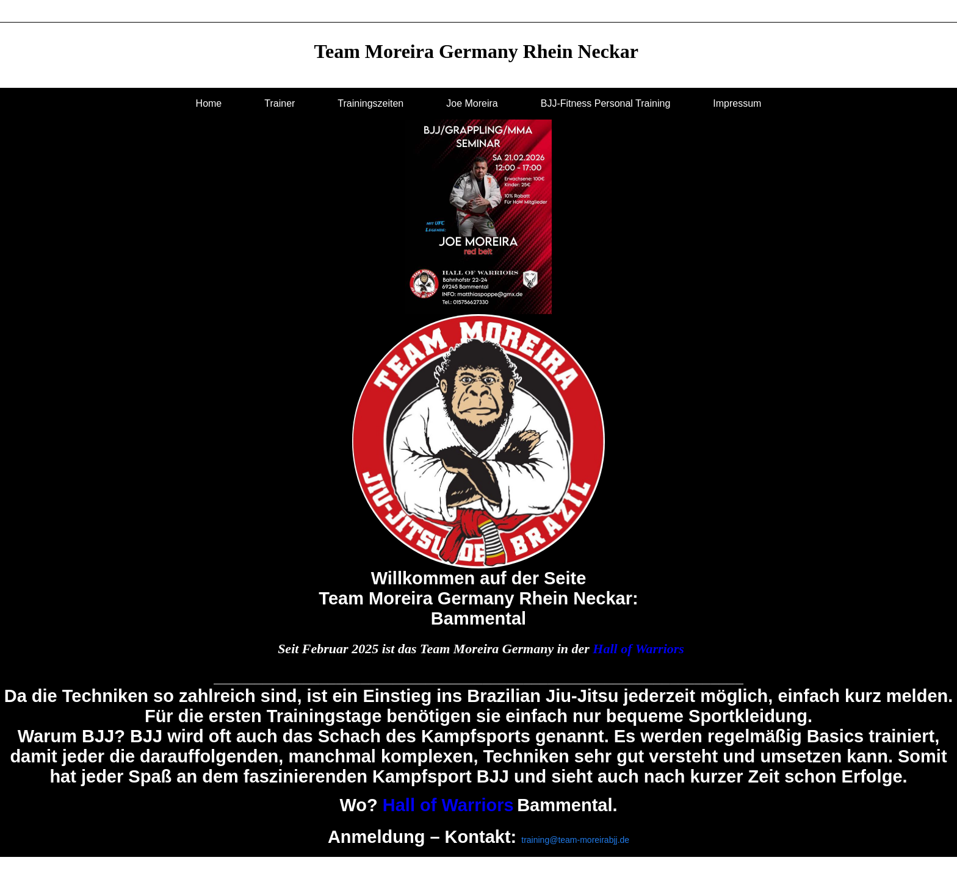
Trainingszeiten (370, 103)
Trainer (279, 103)
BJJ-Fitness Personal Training (606, 103)
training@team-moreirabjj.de (575, 840)
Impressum (737, 103)
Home (209, 103)
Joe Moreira (471, 103)
